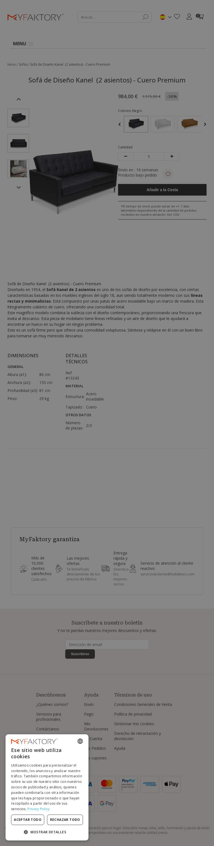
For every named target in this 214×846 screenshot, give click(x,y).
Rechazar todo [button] (65, 819)
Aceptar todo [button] (27, 819)
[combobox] (80, 741)
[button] (47, 832)
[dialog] (47, 787)
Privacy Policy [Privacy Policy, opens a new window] (38, 809)
